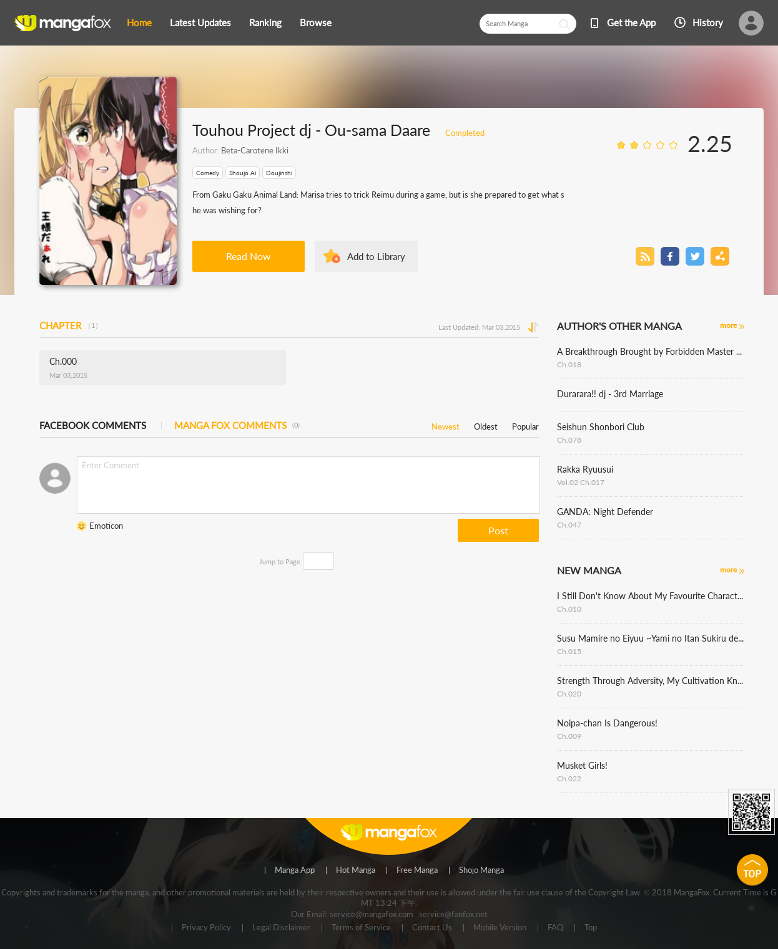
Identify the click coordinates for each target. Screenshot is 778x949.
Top (590, 928)
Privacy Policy (206, 928)
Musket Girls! (582, 765)
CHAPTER (70, 325)
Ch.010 (569, 609)
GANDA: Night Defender (605, 511)
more (728, 325)
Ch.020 (569, 693)
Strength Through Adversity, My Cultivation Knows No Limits (650, 680)
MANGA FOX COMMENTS (237, 425)
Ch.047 (569, 524)
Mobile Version (499, 928)
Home (139, 22)
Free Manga (417, 870)
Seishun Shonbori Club (600, 427)
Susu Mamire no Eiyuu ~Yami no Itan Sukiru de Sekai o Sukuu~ (650, 638)
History (707, 22)
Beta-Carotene (247, 150)
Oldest (486, 424)
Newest (445, 424)
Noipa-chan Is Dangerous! (607, 723)
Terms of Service (361, 928)
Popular (525, 424)
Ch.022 (569, 778)
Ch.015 (569, 651)
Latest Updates (200, 22)
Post (498, 530)
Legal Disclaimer (281, 928)
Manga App (295, 870)
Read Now (248, 256)
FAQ (555, 928)
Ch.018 (569, 364)
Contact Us (432, 928)
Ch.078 (569, 440)
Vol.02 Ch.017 (580, 482)
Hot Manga (355, 870)
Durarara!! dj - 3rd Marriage (610, 393)
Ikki (280, 150)
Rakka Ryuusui (585, 469)
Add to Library (376, 256)
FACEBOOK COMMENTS (92, 425)
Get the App (631, 22)
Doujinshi (279, 172)
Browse (316, 22)
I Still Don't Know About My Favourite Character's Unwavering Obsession (650, 595)
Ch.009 (569, 736)
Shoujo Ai (242, 172)
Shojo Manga (481, 870)
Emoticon (106, 526)
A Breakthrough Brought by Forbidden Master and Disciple (650, 351)
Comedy (207, 172)
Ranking (265, 22)
